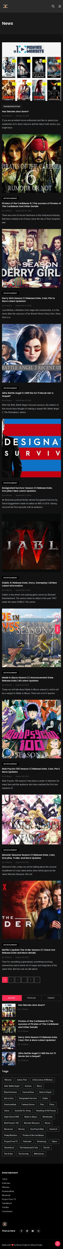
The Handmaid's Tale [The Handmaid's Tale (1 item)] (29, 1148)
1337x (4, 1179)
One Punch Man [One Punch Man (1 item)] (37, 1129)
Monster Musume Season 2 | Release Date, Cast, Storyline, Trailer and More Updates (28, 857)
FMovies (5, 1187)
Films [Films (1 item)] (51, 1104)
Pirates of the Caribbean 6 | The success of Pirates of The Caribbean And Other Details (31, 205)
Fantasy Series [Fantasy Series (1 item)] (28, 1104)
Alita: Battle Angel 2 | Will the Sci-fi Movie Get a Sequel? (27, 395)
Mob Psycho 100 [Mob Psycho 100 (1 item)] (11, 1123)
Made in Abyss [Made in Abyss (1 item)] (30, 1117)
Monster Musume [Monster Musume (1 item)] (32, 1123)
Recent (12, 998)
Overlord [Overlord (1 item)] (53, 1129)
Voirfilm (5, 1207)
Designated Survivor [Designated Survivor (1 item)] (28, 1098)
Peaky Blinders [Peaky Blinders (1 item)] (10, 1135)
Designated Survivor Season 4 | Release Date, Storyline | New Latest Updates (27, 489)
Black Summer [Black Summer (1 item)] (10, 1092)
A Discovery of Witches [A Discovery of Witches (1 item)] (42, 1080)
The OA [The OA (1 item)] (46, 1148)
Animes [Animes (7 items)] (28, 1086)
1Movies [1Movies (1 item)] (8, 1080)
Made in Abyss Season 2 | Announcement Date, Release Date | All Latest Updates (28, 679)
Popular (31, 998)
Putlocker (6, 1183)
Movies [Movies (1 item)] (21, 1129)
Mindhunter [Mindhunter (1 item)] (48, 1117)
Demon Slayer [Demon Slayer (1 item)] (45, 1092)
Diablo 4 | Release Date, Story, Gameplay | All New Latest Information (29, 584)
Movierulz (6, 1195)
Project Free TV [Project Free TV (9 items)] (11, 1141)
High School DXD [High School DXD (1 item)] (11, 1117)
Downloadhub (8, 1191)
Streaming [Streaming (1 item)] (41, 1141)
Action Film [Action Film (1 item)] (22, 1080)
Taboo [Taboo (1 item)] (54, 1141)
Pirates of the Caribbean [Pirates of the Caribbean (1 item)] (33, 1135)
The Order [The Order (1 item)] (8, 1154)
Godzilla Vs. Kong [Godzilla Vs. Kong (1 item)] (23, 1111)
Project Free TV (9, 1199)
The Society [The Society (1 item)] (23, 1154)
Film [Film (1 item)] (42, 1104)
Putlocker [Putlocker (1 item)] (27, 1141)
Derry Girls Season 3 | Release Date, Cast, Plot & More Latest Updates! (28, 300)
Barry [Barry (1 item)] (39, 1086)
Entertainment (10, 198)
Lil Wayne (24, 1009)
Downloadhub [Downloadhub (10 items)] (10, 1104)
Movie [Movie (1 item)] (47, 1123)
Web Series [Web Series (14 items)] (39, 1154)
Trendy (51, 998)
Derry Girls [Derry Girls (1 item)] (9, 1098)
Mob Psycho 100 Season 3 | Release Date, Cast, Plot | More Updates (31, 770)
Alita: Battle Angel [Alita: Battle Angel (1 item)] (11, 1086)
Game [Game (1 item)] (6, 1111)
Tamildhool (7, 1203)
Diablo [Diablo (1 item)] (45, 1098)
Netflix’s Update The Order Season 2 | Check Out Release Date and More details (28, 951)
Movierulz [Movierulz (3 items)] (8, 1129)
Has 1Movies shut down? (15, 111)
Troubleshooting (12, 106)
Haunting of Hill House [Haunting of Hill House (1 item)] (46, 1111)
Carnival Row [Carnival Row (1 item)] (28, 1092)
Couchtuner (7, 1211)
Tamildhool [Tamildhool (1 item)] (9, 1148)
